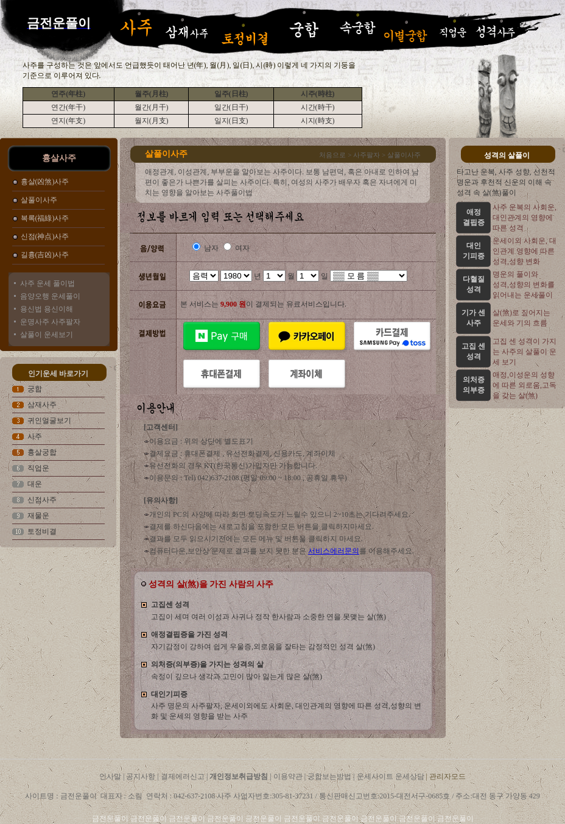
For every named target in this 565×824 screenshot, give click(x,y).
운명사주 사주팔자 (50, 322)
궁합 (34, 389)
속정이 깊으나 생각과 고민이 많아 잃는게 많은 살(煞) (236, 676)
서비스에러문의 (333, 551)
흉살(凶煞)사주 (45, 181)
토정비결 (42, 531)
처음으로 (332, 154)
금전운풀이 (111, 818)
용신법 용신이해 (46, 309)
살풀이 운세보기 (46, 334)
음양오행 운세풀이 (50, 296)
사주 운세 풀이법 (47, 283)
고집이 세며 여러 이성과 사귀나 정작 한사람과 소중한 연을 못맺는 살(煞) (268, 617)
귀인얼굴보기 (49, 420)
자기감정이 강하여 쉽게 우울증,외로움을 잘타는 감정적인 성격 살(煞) (263, 646)
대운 (34, 484)
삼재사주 (42, 404)
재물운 (38, 515)
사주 (34, 436)
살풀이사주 (39, 200)
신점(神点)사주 (45, 236)
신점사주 (42, 499)
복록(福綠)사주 (45, 218)
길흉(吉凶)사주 (45, 254)
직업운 (38, 468)
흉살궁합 (42, 452)
